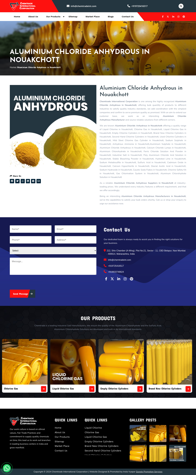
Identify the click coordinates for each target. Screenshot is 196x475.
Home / (13, 67)
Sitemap (72, 16)
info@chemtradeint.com (81, 6)
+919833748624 (114, 271)
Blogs (111, 16)
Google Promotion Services (149, 471)
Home (17, 16)
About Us (33, 16)
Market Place (93, 16)
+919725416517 (137, 6)
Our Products (53, 16)
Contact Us (128, 16)
